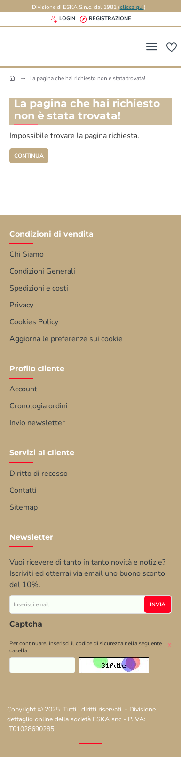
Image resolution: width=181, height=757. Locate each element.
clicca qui (132, 7)
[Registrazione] (106, 19)
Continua (29, 156)
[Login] (63, 19)
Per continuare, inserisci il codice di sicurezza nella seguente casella (85, 647)
